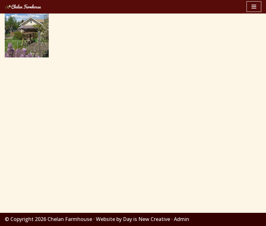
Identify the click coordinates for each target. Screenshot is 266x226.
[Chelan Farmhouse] (23, 6)
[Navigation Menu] (254, 6)
